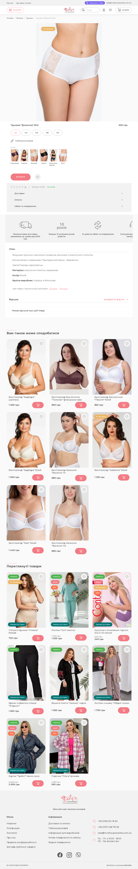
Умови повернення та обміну (64, 837)
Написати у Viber (94, 3)
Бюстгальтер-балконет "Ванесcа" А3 (64, 544)
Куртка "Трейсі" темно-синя (24, 776)
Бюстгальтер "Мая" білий (22, 543)
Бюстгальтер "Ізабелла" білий (110, 470)
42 (15, 133)
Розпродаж (13, 828)
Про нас (10, 3)
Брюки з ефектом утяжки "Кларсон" (22, 704)
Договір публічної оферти (21, 847)
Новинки (11, 823)
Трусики (64, 289)
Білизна (53, 289)
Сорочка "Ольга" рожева (65, 776)
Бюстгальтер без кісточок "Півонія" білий (108, 398)
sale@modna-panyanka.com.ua (118, 3)
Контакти (12, 833)
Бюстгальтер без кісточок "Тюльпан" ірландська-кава (67, 398)
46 (36, 133)
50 (58, 133)
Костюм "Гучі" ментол (63, 630)
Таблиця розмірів (58, 828)
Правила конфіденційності (21, 842)
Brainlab (127, 865)
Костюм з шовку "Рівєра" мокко (111, 703)
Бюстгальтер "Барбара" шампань (22, 398)
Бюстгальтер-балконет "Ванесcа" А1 (64, 471)
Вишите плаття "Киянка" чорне (69, 703)
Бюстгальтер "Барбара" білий (25, 470)
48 (47, 133)
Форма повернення (59, 842)
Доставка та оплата (59, 823)
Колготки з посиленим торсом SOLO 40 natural (111, 631)
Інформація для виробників (63, 833)
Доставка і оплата (23, 3)
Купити (20, 177)
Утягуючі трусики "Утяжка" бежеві (23, 631)
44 (26, 133)
